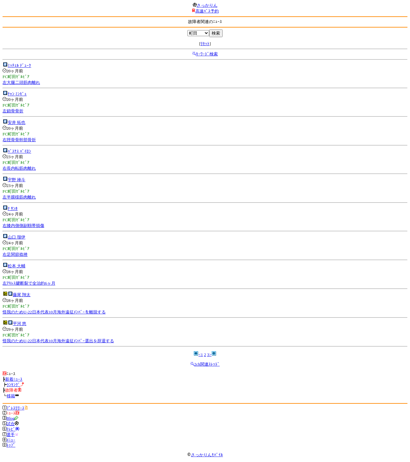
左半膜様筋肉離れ (19, 197)
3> (209, 354)
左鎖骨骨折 (13, 111)
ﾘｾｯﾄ (205, 43)
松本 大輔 (16, 265)
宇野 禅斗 (16, 179)
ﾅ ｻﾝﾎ (13, 208)
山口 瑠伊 (16, 237)
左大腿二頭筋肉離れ (21, 82)
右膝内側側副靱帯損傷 (23, 225)
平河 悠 (19, 323)
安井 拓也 (16, 122)
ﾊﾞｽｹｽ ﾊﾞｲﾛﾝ (19, 151)
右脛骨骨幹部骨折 (19, 139)
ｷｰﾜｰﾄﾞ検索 (207, 54)
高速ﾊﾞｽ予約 (207, 11)
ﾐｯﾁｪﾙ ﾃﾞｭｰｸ (19, 65)
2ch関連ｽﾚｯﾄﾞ (207, 364)
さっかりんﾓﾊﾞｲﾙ (205, 454)
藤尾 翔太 (21, 294)
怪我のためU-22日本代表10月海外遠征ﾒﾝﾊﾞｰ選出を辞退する (58, 340)
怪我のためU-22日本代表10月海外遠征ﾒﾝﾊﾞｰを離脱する (54, 312)
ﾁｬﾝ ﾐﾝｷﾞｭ (17, 94)
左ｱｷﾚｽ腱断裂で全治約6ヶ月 (29, 283)
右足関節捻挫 (15, 254)
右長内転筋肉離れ (19, 168)
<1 (201, 354)
